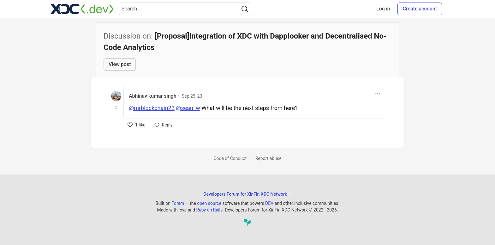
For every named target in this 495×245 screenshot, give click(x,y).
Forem (177, 203)
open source (209, 203)
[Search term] (185, 9)
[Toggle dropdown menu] (378, 94)
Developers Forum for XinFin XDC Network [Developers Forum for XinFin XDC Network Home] (245, 194)
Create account (420, 9)
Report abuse (268, 158)
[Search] (244, 9)
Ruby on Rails (209, 209)
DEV (269, 203)
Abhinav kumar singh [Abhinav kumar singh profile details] (152, 96)
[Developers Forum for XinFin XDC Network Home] (82, 9)
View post (120, 64)
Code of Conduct (230, 158)
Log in (383, 9)
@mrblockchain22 (152, 108)
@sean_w (188, 108)
